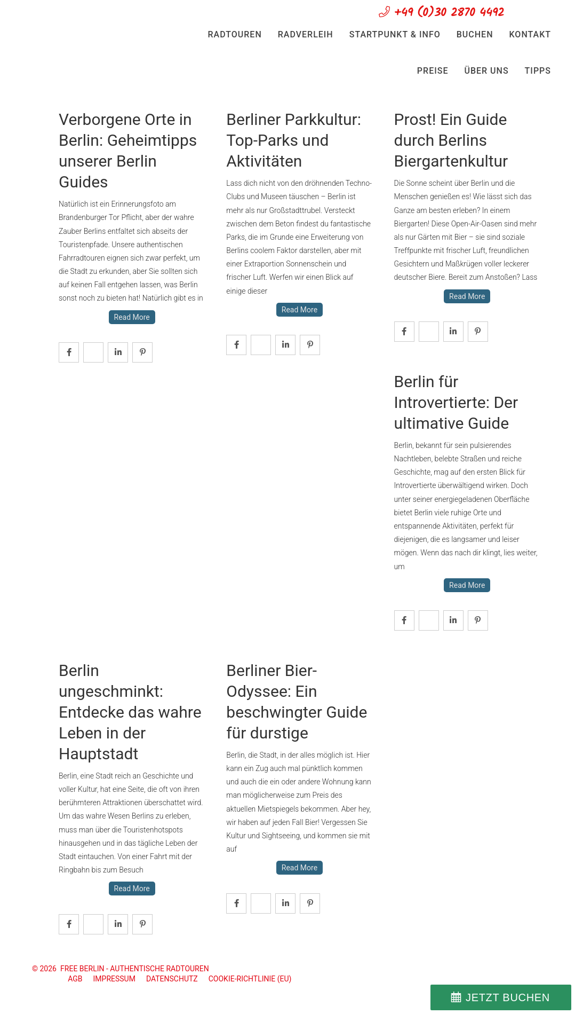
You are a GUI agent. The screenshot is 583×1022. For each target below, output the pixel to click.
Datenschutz (172, 978)
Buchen (475, 34)
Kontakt (530, 34)
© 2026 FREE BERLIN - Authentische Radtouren (120, 968)
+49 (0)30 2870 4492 (441, 13)
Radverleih (305, 34)
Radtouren (235, 34)
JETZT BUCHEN (508, 997)
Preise (433, 71)
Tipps (538, 71)
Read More (132, 317)
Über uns (486, 71)
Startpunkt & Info (395, 34)
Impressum (114, 978)
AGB (75, 978)
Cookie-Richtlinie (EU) (250, 978)
